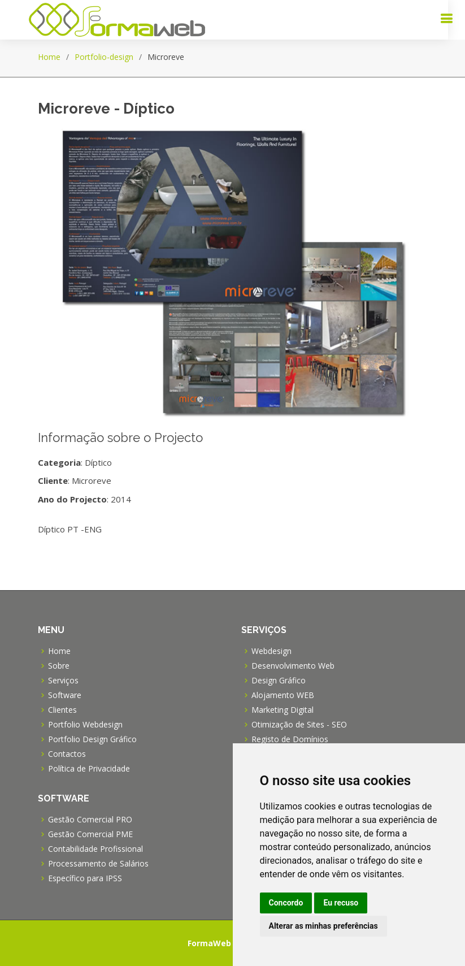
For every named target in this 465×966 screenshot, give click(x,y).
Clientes (62, 710)
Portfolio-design (104, 56)
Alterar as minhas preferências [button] (323, 925)
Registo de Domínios (289, 739)
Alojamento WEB (282, 695)
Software (64, 695)
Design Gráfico (278, 681)
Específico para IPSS (85, 878)
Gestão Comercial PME (90, 834)
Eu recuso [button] (340, 902)
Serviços (63, 681)
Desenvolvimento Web (292, 666)
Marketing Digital (282, 710)
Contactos (67, 754)
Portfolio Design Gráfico (92, 739)
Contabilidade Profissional (95, 849)
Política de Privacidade (89, 769)
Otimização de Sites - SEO (299, 725)
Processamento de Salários (98, 864)
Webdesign (271, 651)
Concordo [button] (286, 902)
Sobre (58, 666)
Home (49, 56)
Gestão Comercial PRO (90, 820)
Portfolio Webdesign (85, 725)
